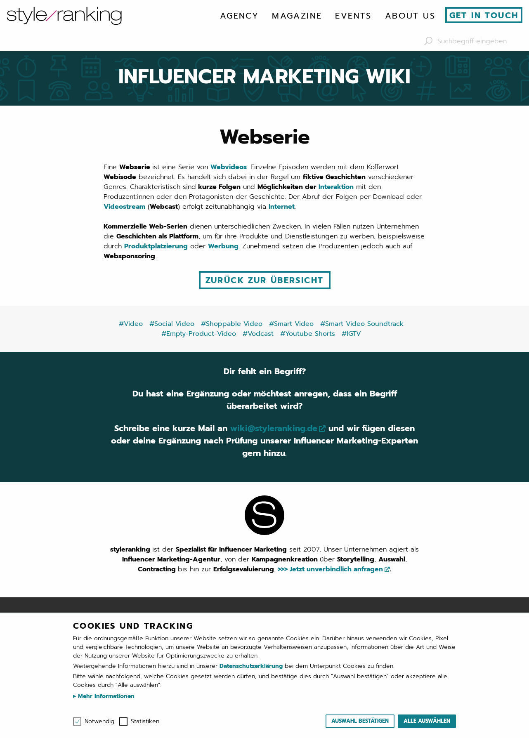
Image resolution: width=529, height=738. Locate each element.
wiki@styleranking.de (273, 428)
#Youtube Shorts (307, 334)
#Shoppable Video (231, 324)
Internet (282, 207)
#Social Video (171, 324)
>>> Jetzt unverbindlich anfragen (330, 569)
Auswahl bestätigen (360, 721)
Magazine (297, 15)
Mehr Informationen (105, 696)
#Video (131, 324)
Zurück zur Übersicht (264, 280)
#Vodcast (258, 334)
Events (353, 15)
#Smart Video (291, 324)
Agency (239, 15)
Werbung (223, 246)
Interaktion (336, 187)
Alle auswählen (427, 721)
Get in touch (484, 15)
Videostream (124, 207)
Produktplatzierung (156, 246)
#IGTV (351, 334)
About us (410, 15)
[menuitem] (239, 15)
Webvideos (228, 167)
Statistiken (145, 721)
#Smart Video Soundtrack (362, 324)
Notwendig (99, 721)
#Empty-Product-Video (198, 334)
